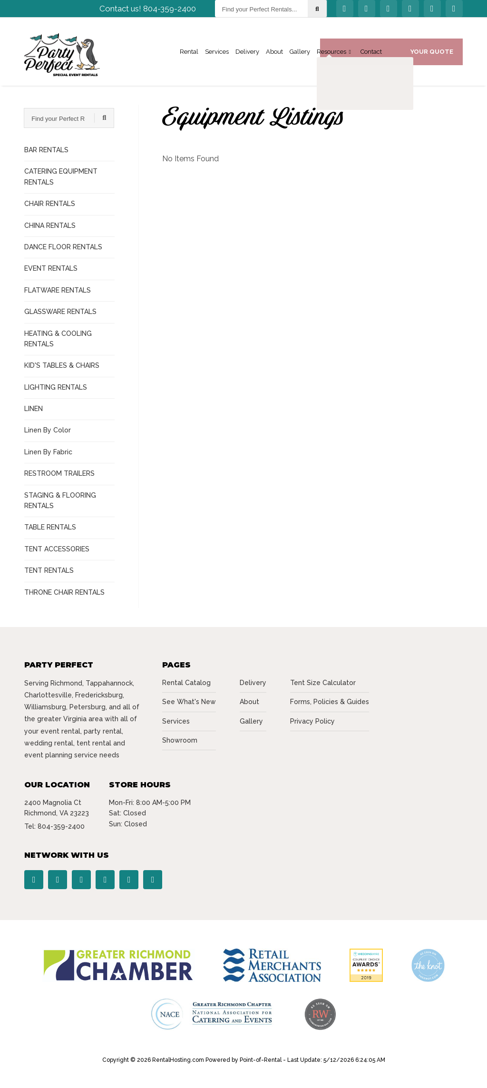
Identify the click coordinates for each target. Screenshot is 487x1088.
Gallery (300, 55)
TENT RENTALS (49, 570)
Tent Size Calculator (323, 682)
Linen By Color (47, 430)
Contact (371, 55)
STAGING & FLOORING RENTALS (60, 500)
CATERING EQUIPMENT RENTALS (60, 176)
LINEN (33, 408)
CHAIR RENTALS (49, 203)
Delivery (247, 55)
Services (217, 55)
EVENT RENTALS (51, 268)
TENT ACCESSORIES (56, 549)
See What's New (189, 702)
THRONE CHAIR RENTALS (64, 592)
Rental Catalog (186, 682)
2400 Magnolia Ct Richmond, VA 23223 (56, 808)
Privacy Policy (312, 721)
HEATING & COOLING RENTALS (58, 339)
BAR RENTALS (46, 150)
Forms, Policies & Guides (329, 702)
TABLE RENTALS (50, 527)
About (274, 55)
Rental (189, 55)
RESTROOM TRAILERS (59, 473)
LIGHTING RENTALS (55, 387)
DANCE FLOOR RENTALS (63, 247)
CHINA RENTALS (50, 225)
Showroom (179, 740)
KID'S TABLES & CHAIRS (61, 365)
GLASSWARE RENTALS (60, 311)
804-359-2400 (61, 826)
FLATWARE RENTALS (57, 290)
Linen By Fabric (48, 452)
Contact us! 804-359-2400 (147, 12)
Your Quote (431, 54)
